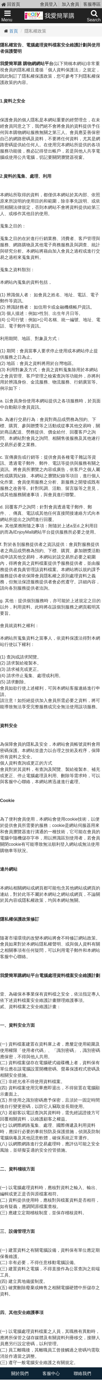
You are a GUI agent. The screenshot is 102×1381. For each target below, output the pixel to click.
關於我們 (20, 1373)
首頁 (13, 31)
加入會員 (70, 4)
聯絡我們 (82, 1373)
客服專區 (92, 4)
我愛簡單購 (49, 15)
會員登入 (48, 4)
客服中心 (51, 1373)
